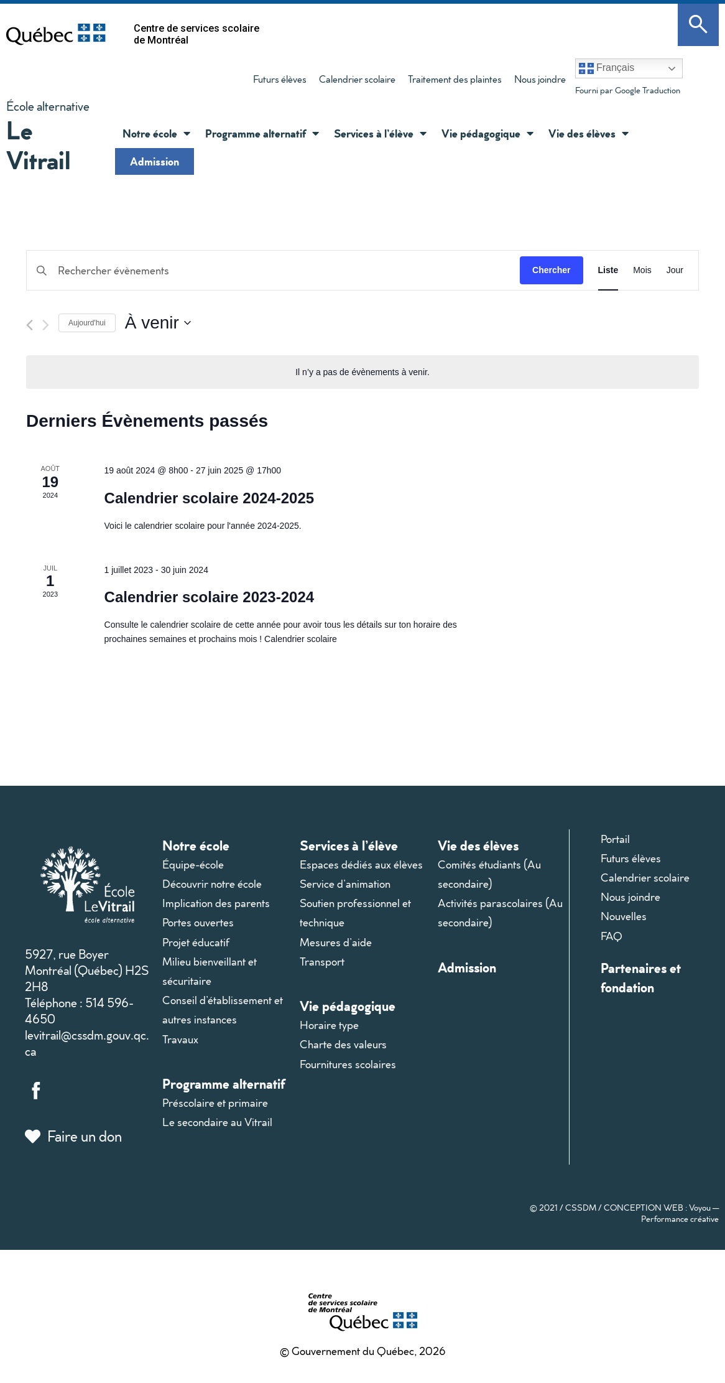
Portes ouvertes (198, 922)
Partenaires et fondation (641, 977)
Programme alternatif (223, 1083)
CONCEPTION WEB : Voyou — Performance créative (661, 1213)
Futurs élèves (280, 79)
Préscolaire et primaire (215, 1103)
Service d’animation (345, 884)
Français (607, 68)
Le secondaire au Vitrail (217, 1122)
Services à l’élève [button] (380, 133)
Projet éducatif (195, 942)
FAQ (611, 936)
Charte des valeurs (343, 1044)
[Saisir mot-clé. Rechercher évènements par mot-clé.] (273, 270)
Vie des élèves (478, 845)
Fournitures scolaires (348, 1064)
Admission (154, 161)
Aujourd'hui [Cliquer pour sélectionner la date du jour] (87, 323)
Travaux (180, 1039)
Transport (322, 961)
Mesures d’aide (336, 942)
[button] (183, 133)
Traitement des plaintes (452, 81)
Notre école (195, 845)
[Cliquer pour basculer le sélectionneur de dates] (158, 322)
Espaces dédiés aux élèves (361, 864)
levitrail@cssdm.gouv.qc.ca (87, 1042)
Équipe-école (193, 864)
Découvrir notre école (212, 884)
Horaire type (329, 1025)
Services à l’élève (349, 845)
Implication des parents (216, 903)
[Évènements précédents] (29, 325)
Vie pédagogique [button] (487, 133)
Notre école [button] (156, 133)
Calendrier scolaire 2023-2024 (209, 597)
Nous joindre (540, 79)
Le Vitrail (38, 144)
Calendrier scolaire (357, 79)
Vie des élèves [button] (588, 133)
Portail (615, 839)
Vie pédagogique (347, 1005)
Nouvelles (624, 916)
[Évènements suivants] (45, 325)
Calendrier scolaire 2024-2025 (209, 498)
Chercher (551, 270)
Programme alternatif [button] (262, 133)
